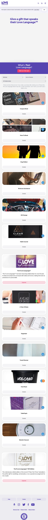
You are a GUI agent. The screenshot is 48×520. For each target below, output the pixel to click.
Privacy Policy (24, 509)
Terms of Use (16, 509)
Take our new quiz (24, 71)
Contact (39, 499)
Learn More (36, 9)
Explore (24, 282)
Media (24, 499)
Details (24, 114)
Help (9, 499)
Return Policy (32, 509)
